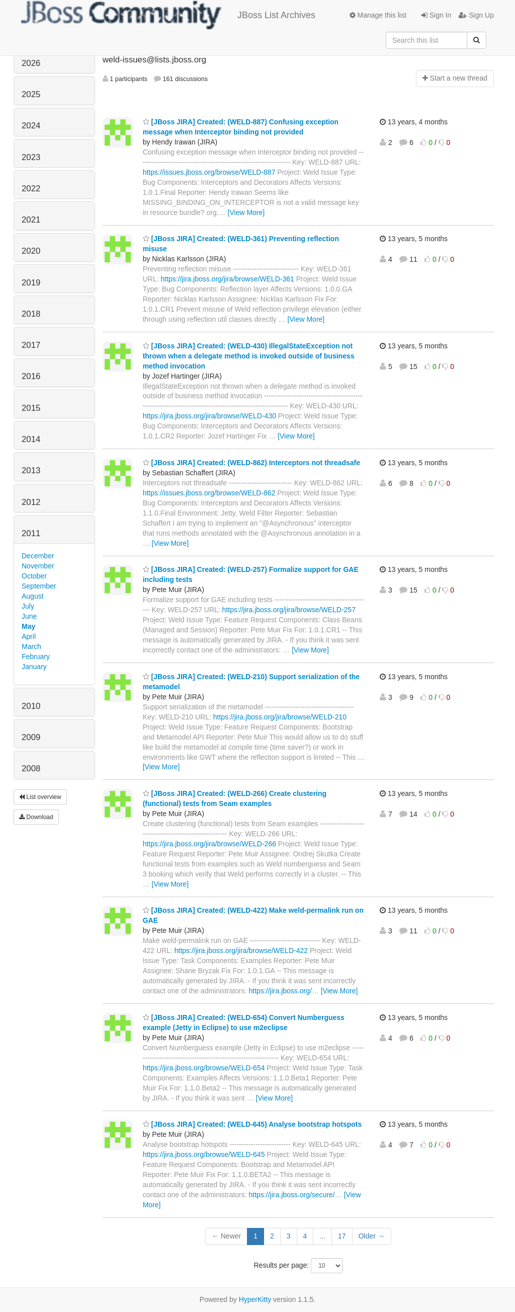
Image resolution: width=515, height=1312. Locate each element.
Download (36, 817)
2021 (31, 220)
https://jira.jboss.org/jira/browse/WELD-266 (209, 844)
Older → (372, 1236)
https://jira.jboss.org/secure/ (292, 1195)
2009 (31, 737)
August (33, 596)
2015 (31, 408)
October (34, 576)
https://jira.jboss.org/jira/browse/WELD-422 (241, 950)
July (28, 606)
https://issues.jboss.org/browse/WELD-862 (209, 493)
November (38, 566)
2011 (31, 533)
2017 (31, 345)
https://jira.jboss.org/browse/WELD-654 (204, 1068)
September (39, 586)
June (29, 616)
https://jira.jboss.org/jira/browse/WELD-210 (280, 717)
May (28, 626)
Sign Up (476, 15)
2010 (31, 706)
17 (342, 1236)
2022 (31, 188)
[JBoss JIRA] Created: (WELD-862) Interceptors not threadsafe (251, 463)
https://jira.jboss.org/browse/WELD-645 (204, 1154)
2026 (31, 63)
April (29, 636)
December (38, 556)
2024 (31, 125)
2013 (31, 470)
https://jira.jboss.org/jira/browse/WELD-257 (289, 610)
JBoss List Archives (168, 15)
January (34, 667)
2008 (31, 768)
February (36, 656)
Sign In (436, 15)
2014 (31, 439)
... (322, 1236)
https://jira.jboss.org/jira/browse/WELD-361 (227, 279)
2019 (31, 282)
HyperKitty (255, 1299)
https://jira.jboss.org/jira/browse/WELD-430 (209, 416)
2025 (31, 94)
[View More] (246, 212)
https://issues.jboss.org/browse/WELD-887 (209, 172)
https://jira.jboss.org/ (280, 991)
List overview (40, 796)
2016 (31, 376)
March (31, 646)
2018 (31, 314)
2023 (31, 157)
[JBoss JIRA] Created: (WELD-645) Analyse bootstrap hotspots (252, 1124)
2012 (31, 502)
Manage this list (378, 15)
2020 (31, 251)
